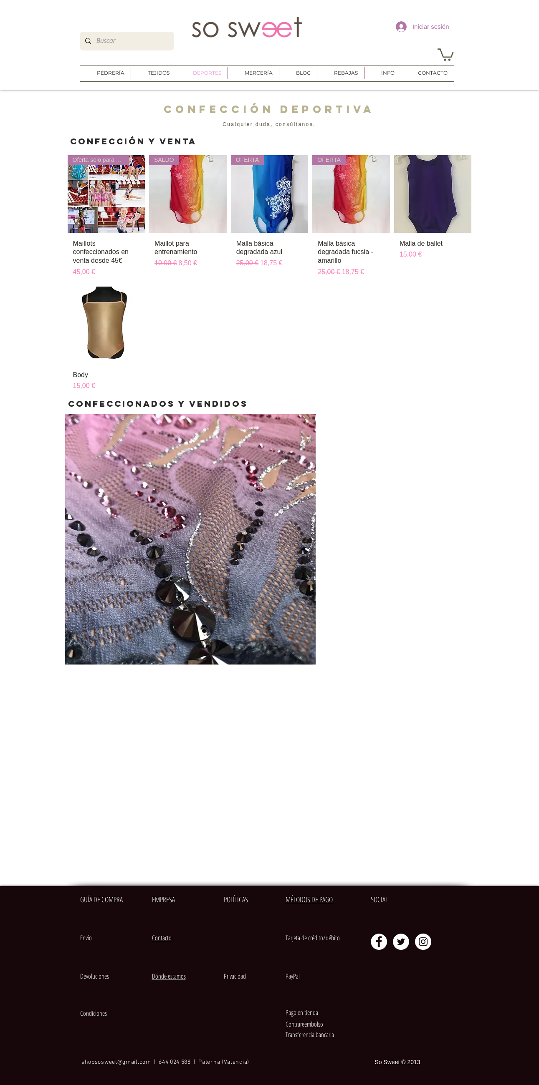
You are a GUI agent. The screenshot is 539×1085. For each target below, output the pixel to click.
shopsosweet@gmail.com (116, 1062)
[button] (446, 54)
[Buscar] (126, 41)
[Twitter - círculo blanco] (401, 942)
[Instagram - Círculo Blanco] (423, 942)
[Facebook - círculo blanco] (379, 942)
